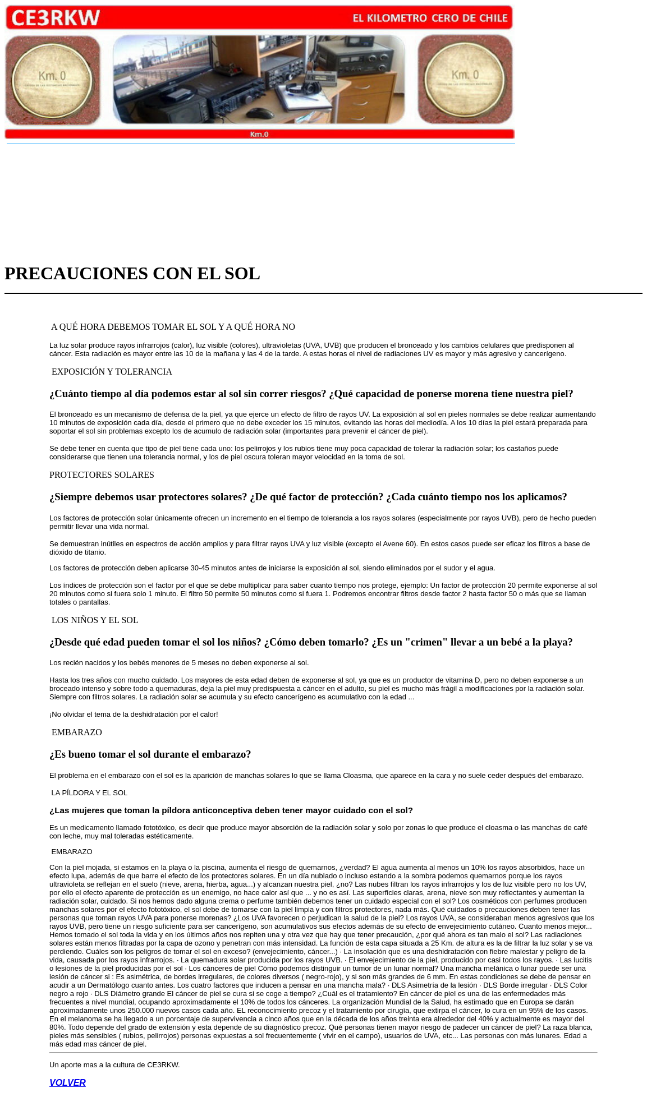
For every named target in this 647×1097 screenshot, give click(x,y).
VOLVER (67, 1082)
